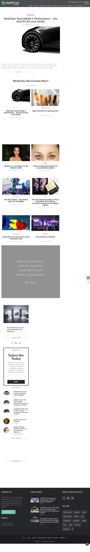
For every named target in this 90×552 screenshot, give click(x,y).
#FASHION (43, 5)
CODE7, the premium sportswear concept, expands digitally (20, 395)
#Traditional (16, 235)
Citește (10, 75)
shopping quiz (66, 529)
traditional (62, 546)
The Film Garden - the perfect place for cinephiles (16, 202)
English (86, 2)
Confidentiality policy (7, 533)
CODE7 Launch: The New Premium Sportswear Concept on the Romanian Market (21, 406)
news (64, 533)
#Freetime (16, 198)
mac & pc (77, 533)
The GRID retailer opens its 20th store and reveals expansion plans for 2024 (21, 416)
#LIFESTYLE (62, 5)
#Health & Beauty (45, 109)
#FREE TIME (70, 5)
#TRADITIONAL (78, 5)
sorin (28, 27)
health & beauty (67, 520)
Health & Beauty (67, 524)
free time (55, 546)
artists (70, 533)
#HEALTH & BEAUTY (52, 5)
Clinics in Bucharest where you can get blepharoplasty (45, 169)
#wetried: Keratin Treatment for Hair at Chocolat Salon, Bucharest (20, 436)
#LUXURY (36, 5)
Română (86, 3)
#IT (84, 5)
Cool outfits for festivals (45, 239)
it (72, 537)
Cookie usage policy (7, 531)
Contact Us (8, 520)
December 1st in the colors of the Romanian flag (16, 240)
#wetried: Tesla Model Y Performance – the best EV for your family (31, 21)
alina (44, 117)
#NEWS (31, 5)
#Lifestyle (30, 15)
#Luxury (45, 165)
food (82, 524)
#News (16, 165)
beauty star (66, 537)
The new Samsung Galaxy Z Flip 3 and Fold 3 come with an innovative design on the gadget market (45, 204)
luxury (84, 520)
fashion (34, 546)
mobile (84, 529)
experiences (76, 529)
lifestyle (76, 524)
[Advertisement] (30, 133)
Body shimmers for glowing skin (45, 112)
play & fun (76, 520)
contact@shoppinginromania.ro (76, 2)
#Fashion (45, 235)
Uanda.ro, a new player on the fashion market (16, 169)
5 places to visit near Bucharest (19, 426)
